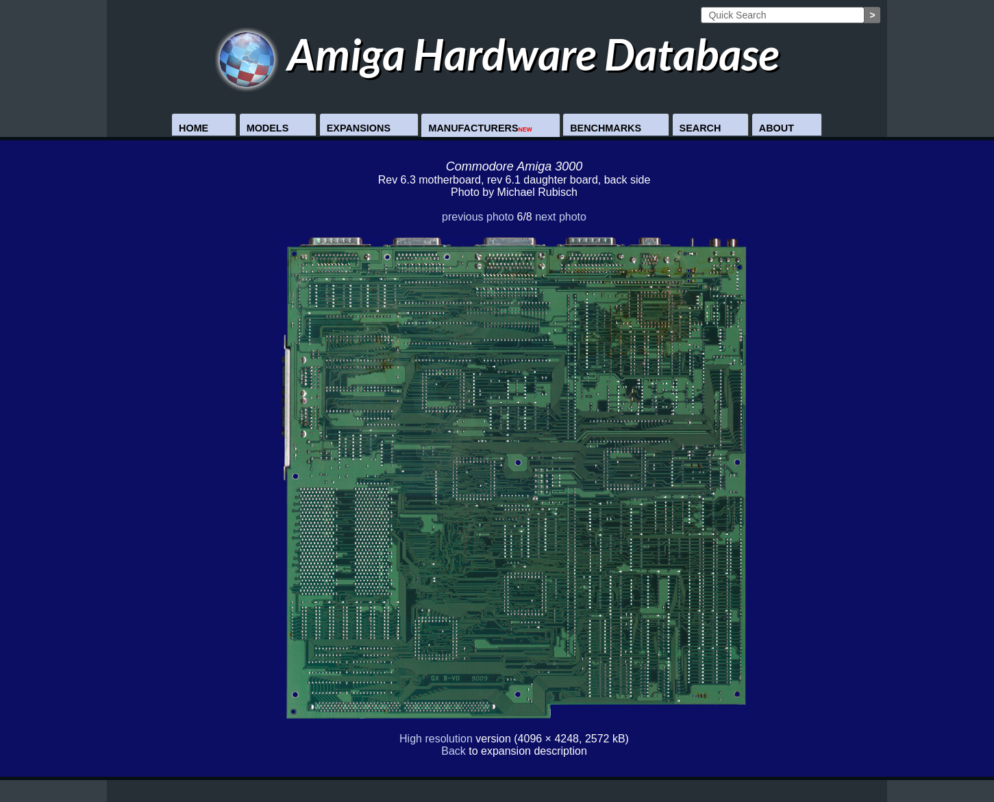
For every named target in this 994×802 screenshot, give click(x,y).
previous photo (478, 217)
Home (193, 128)
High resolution (436, 738)
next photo (560, 217)
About (776, 128)
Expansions (358, 128)
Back (453, 751)
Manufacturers (480, 128)
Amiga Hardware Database (497, 53)
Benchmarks (605, 128)
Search (700, 128)
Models (268, 128)
